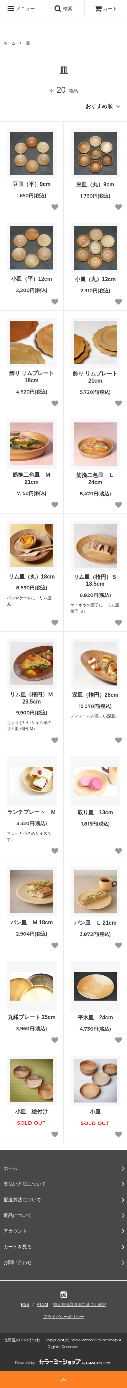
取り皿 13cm (98, 812)
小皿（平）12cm (31, 279)
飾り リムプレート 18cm (32, 376)
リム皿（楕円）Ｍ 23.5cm (31, 698)
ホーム (9, 43)
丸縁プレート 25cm (32, 1017)
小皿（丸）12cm (95, 279)
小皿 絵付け (31, 1111)
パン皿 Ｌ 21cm (95, 923)
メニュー (21, 8)
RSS (25, 1304)
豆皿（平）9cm (31, 184)
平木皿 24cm (95, 1017)
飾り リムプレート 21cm (96, 377)
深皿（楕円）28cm (95, 695)
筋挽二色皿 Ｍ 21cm (31, 478)
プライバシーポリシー (63, 1316)
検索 (63, 8)
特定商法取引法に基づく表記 (79, 1304)
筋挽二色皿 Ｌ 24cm (95, 478)
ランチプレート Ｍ (31, 812)
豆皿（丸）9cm (95, 184)
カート (106, 8)
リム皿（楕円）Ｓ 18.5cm (95, 580)
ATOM (42, 1304)
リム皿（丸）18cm (31, 577)
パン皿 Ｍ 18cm (31, 922)
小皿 (95, 1112)
